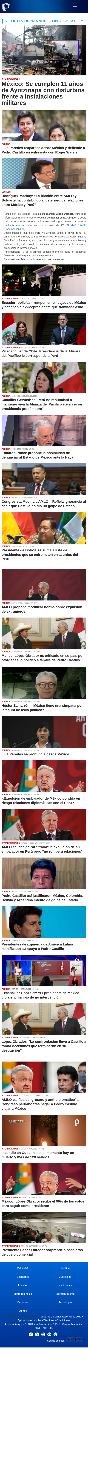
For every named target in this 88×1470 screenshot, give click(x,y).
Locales (22, 1285)
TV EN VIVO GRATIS (73, 225)
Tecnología (65, 1302)
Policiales (22, 1267)
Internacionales (23, 1293)
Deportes (22, 1302)
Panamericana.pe (14, 229)
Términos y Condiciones (56, 1320)
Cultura (23, 1310)
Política (65, 1268)
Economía (23, 1276)
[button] (75, 8)
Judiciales (65, 1276)
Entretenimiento (65, 1293)
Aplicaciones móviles (29, 1320)
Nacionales (65, 1285)
